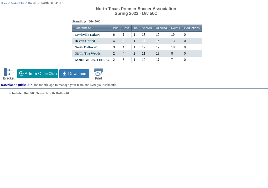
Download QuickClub (16, 85)
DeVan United (84, 41)
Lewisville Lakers (87, 35)
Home (4, 3)
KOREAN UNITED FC (91, 60)
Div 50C (32, 3)
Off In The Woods (87, 53)
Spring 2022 (17, 3)
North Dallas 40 (85, 47)
